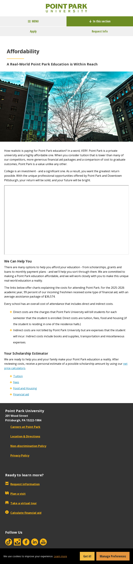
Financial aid (21, 394)
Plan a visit (15, 494)
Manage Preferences (113, 556)
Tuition (18, 376)
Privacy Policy (17, 455)
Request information (22, 484)
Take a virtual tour (21, 503)
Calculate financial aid (23, 513)
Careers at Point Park (22, 427)
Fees (16, 382)
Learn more (60, 556)
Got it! (87, 556)
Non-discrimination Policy (25, 446)
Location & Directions (22, 436)
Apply (33, 31)
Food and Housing (25, 388)
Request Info (100, 31)
